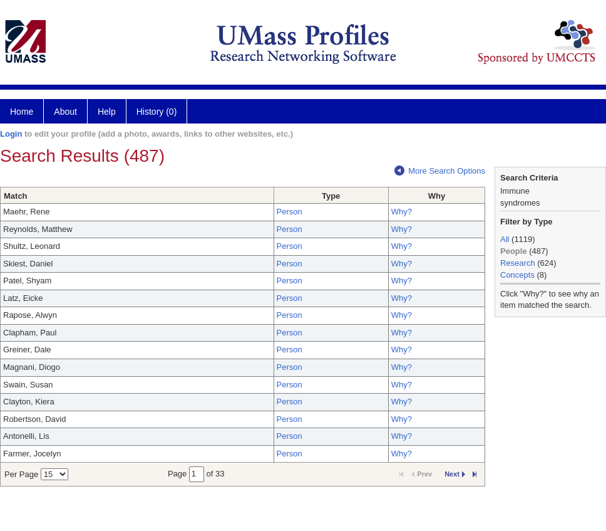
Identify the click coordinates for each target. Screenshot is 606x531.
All (504, 239)
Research (517, 263)
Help (107, 112)
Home (21, 112)
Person (289, 211)
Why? (401, 211)
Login (11, 134)
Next (454, 474)
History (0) (156, 112)
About (65, 112)
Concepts (517, 275)
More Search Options (439, 171)
